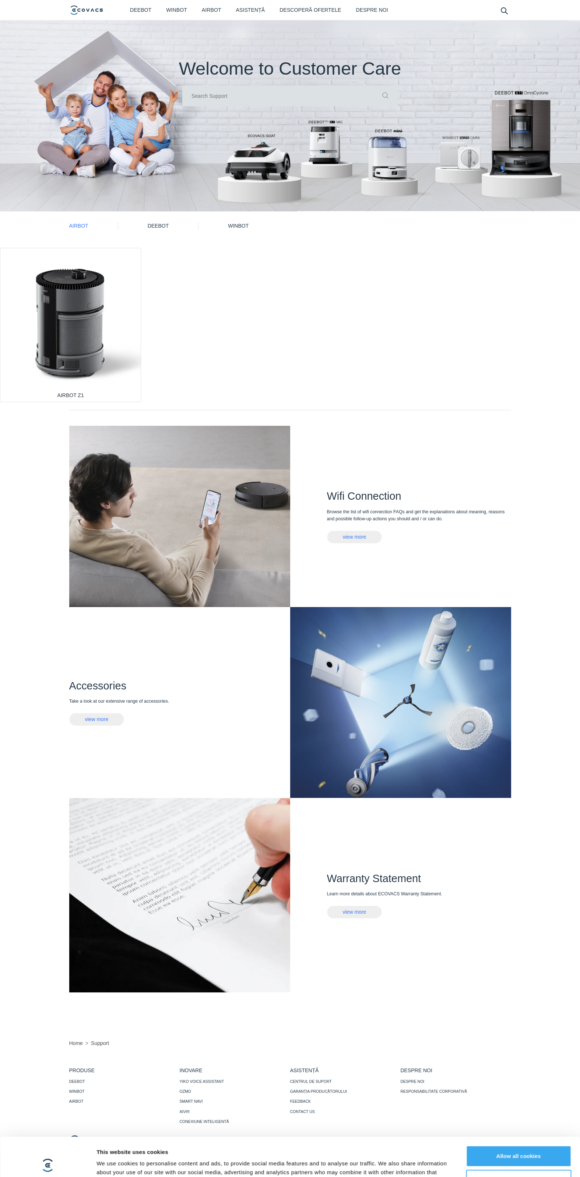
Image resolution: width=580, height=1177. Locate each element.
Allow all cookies (518, 1117)
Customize (518, 1141)
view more (354, 537)
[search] (504, 10)
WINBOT (77, 1091)
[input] (290, 96)
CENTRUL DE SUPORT (311, 1081)
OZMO (185, 1091)
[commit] (385, 96)
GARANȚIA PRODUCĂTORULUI (318, 1091)
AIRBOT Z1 (70, 395)
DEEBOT (77, 1081)
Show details (113, 1162)
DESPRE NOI (413, 1081)
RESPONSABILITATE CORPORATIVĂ (434, 1091)
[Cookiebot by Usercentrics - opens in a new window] (47, 1162)
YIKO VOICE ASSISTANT (202, 1081)
